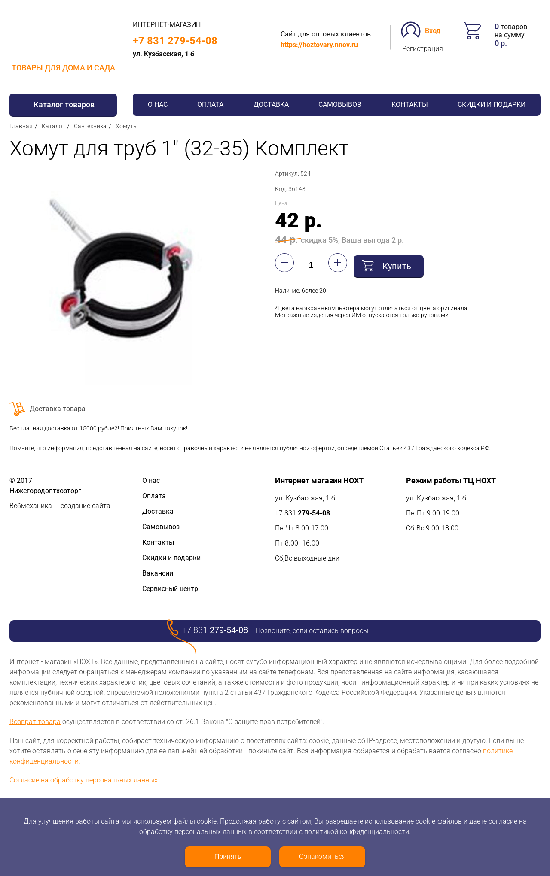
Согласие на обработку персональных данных (83, 780)
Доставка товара (58, 409)
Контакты (409, 104)
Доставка (271, 104)
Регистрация (422, 49)
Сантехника (90, 126)
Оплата (210, 104)
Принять (227, 856)
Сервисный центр (170, 589)
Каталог (53, 126)
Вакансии (157, 573)
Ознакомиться (322, 856)
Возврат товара (35, 722)
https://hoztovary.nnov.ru (319, 45)
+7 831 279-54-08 (175, 41)
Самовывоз (339, 104)
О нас (158, 104)
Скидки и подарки (492, 104)
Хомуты (127, 126)
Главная (21, 126)
